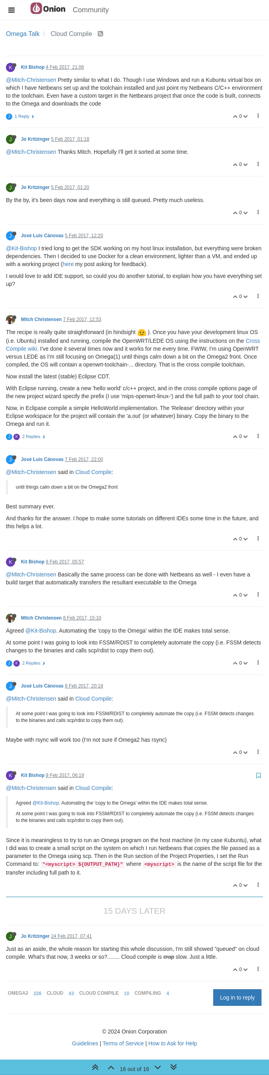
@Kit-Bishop (21, 248)
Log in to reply (237, 997)
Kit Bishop (32, 67)
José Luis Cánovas (42, 235)
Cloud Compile (93, 472)
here (68, 264)
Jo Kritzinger (35, 139)
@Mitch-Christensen (31, 80)
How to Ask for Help (172, 1043)
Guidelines (85, 1043)
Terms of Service (123, 1043)
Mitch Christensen (41, 319)
